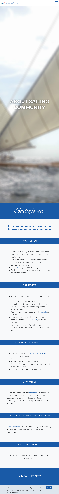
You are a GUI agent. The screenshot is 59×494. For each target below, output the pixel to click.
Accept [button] (49, 487)
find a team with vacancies (38, 354)
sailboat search (30, 320)
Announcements (15, 427)
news (18, 267)
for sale (43, 312)
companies (33, 393)
